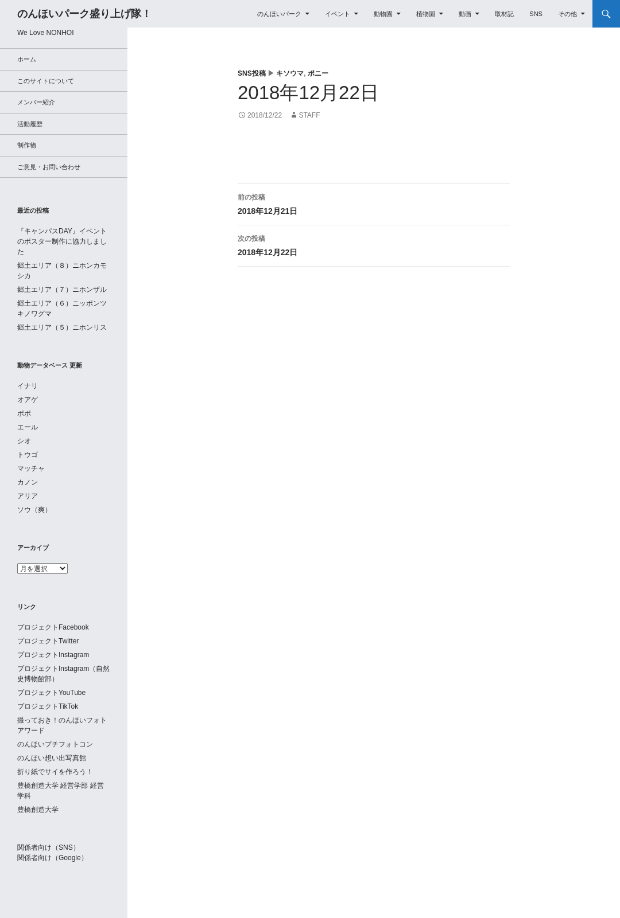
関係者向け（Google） (52, 858)
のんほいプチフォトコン (55, 744)
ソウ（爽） (34, 510)
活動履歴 (29, 123)
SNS (535, 13)
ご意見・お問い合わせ (48, 166)
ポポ (24, 413)
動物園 (383, 13)
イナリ (27, 386)
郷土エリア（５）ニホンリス (62, 327)
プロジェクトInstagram (53, 655)
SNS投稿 (252, 73)
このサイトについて (45, 80)
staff (309, 115)
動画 (465, 13)
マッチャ (31, 468)
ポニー (318, 73)
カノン (27, 482)
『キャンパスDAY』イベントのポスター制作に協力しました (62, 241)
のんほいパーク (279, 13)
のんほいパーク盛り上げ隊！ (84, 13)
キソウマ (290, 73)
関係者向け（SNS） (48, 847)
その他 (567, 13)
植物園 (425, 13)
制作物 (26, 145)
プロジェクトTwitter (48, 641)
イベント (337, 13)
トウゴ (27, 455)
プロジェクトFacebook (53, 627)
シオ (24, 441)
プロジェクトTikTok (47, 706)
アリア (27, 496)
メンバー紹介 (36, 102)
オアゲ (27, 400)
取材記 (504, 13)
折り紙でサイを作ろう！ (55, 772)
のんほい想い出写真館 (51, 758)
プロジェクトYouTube (51, 693)
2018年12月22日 (374, 244)
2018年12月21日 (374, 203)
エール (27, 427)
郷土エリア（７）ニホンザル (62, 290)
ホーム (26, 59)
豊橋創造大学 (38, 810)
